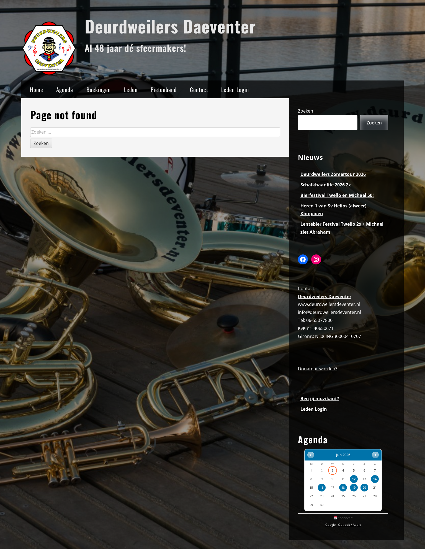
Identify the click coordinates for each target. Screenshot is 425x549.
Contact (199, 89)
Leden (131, 89)
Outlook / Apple (349, 524)
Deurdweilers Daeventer (170, 25)
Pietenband (164, 89)
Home (36, 89)
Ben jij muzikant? (319, 399)
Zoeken (305, 111)
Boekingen (98, 89)
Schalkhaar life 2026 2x (325, 185)
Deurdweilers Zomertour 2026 (333, 174)
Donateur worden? (317, 369)
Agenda (64, 89)
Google (330, 524)
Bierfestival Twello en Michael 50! (337, 195)
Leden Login (235, 89)
